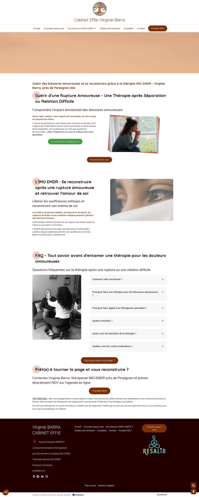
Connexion (162, 494)
